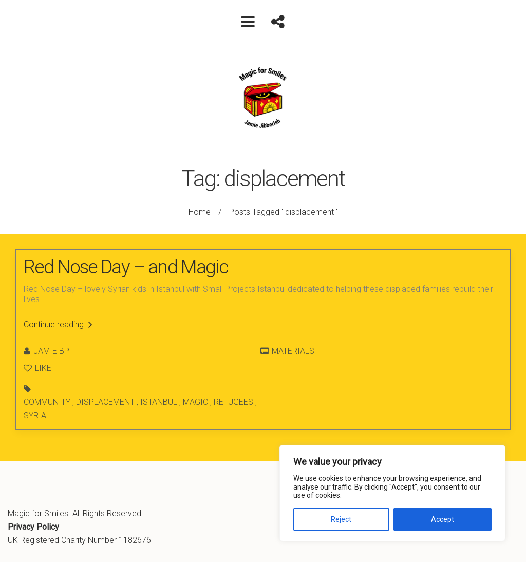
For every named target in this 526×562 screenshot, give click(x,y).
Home (200, 212)
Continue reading (58, 324)
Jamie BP (51, 351)
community (47, 402)
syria (35, 415)
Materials (293, 351)
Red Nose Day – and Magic (126, 267)
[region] (392, 493)
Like (37, 368)
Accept (442, 519)
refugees (233, 402)
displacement (105, 402)
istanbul (158, 402)
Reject (341, 519)
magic (195, 402)
